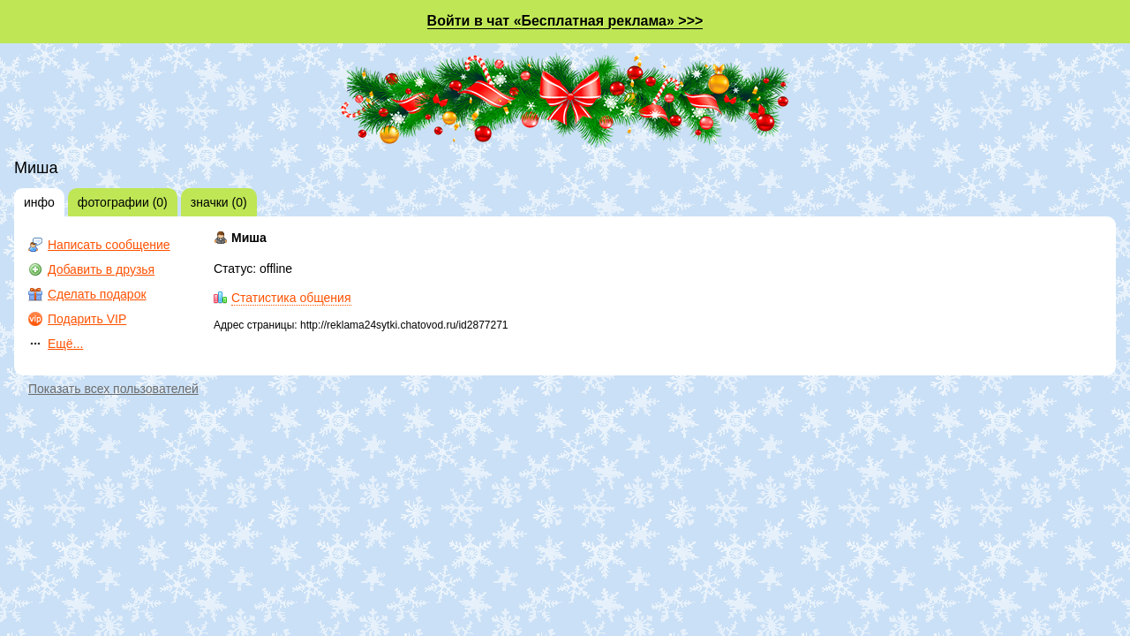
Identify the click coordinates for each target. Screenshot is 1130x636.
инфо (39, 202)
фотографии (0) (123, 202)
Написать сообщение (109, 245)
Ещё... (65, 344)
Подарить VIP (87, 319)
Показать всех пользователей (113, 389)
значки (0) (219, 202)
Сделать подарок (97, 294)
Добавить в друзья (101, 269)
